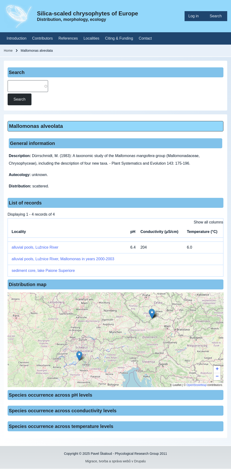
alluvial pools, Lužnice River (35, 247)
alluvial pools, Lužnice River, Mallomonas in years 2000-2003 (63, 259)
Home (8, 50)
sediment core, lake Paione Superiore (43, 271)
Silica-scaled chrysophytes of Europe (87, 13)
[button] (152, 314)
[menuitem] (195, 16)
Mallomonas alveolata (36, 126)
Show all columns (208, 222)
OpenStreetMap (196, 385)
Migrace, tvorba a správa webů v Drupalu (115, 461)
